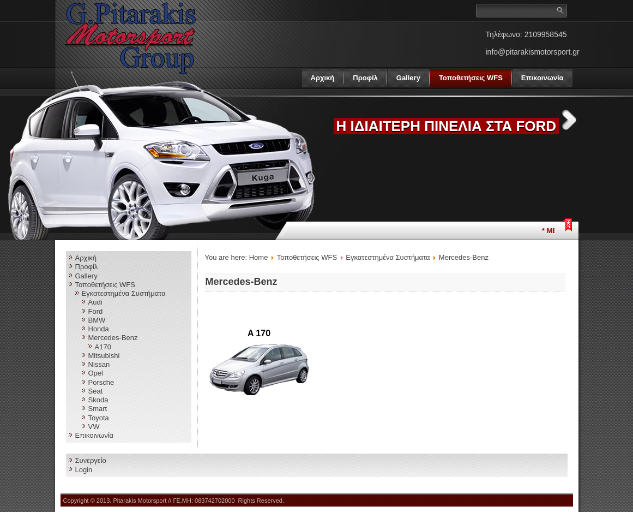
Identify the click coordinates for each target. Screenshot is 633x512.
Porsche (101, 382)
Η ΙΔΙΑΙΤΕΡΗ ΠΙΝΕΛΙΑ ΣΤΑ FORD (446, 126)
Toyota (98, 418)
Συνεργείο (90, 460)
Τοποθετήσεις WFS (471, 78)
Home (258, 257)
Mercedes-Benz (113, 338)
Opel (95, 373)
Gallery (408, 78)
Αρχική (323, 78)
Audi (95, 302)
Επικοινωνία (542, 78)
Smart (97, 408)
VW (94, 426)
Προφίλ (365, 78)
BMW (97, 320)
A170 (103, 347)
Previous (313, 120)
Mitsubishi (104, 356)
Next (569, 120)
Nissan (99, 364)
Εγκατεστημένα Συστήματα (124, 293)
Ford (95, 311)
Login (84, 470)
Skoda (98, 400)
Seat (95, 391)
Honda (98, 329)
